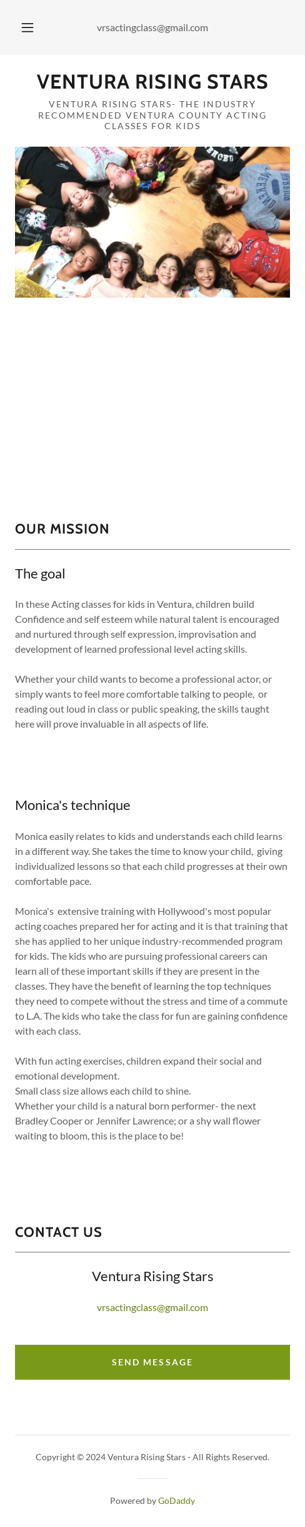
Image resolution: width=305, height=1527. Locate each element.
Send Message (152, 1362)
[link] (152, 82)
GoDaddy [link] (176, 1500)
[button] (27, 27)
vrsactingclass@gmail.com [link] (152, 27)
